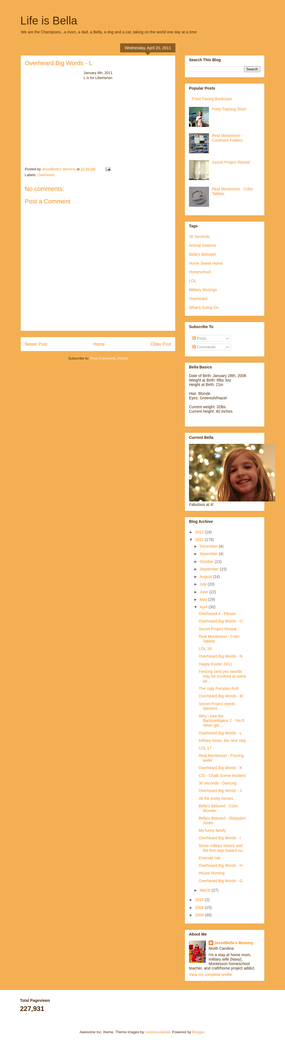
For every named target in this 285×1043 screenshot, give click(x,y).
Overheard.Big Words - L (220, 733)
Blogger (198, 1032)
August (206, 576)
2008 (200, 915)
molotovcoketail (157, 1032)
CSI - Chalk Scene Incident (222, 775)
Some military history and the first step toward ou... (222, 848)
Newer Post (36, 344)
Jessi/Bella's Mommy (233, 943)
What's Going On (203, 307)
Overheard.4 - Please (217, 613)
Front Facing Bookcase (212, 99)
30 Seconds (199, 236)
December (209, 546)
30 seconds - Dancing (217, 783)
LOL (192, 281)
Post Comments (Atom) (109, 358)
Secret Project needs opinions (217, 706)
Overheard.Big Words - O (221, 621)
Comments (204, 347)
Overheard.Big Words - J (220, 790)
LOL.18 (205, 648)
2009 (200, 907)
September (210, 569)
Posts (199, 338)
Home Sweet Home (206, 263)
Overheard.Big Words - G (221, 881)
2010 (200, 899)
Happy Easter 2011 (215, 664)
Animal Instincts (202, 245)
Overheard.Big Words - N (220, 656)
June (204, 592)
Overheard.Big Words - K (220, 768)
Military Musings (203, 289)
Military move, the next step (222, 740)
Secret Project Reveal (231, 162)
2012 (200, 532)
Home (99, 344)
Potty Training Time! (229, 109)
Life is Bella (48, 20)
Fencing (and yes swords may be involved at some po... (222, 676)
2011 (200, 539)
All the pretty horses (216, 798)
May (204, 599)
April (204, 607)
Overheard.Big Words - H (220, 865)
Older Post (161, 344)
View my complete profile (210, 974)
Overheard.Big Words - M (221, 696)
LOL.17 (205, 748)
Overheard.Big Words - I (220, 838)
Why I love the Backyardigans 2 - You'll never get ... (221, 721)
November (209, 554)
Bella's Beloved (202, 254)
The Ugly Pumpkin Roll (218, 688)
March (206, 890)
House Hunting (212, 873)
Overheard (46, 175)
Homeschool (200, 272)
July (204, 584)
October (207, 561)
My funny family (212, 830)
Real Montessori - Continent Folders (227, 137)
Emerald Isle (209, 858)
